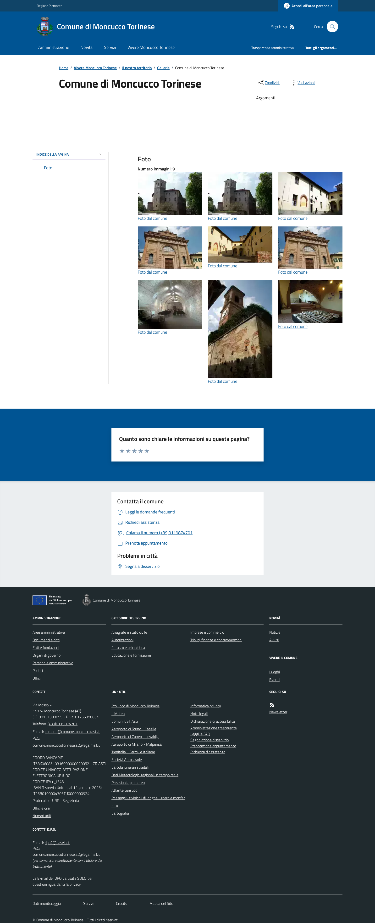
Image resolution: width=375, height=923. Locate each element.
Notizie (274, 632)
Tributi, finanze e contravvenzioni (216, 640)
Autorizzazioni (122, 640)
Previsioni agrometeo (128, 782)
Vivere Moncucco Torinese (151, 47)
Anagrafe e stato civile (129, 632)
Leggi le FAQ (200, 734)
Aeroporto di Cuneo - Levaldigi (135, 736)
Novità (87, 47)
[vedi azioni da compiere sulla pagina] (302, 82)
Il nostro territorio (137, 68)
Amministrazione (53, 47)
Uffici (36, 678)
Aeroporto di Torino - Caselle (133, 729)
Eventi (274, 679)
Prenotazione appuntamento (213, 746)
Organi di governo (47, 655)
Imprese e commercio (207, 632)
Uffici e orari (42, 808)
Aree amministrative (49, 632)
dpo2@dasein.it (57, 842)
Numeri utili (42, 816)
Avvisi (274, 640)
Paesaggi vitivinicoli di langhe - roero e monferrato (148, 801)
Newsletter (278, 712)
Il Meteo (118, 713)
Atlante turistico (124, 790)
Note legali (199, 713)
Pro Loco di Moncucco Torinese (135, 706)
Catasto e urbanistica (128, 647)
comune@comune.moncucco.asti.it (72, 731)
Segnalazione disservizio (209, 740)
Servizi (110, 47)
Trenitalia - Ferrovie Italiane (133, 752)
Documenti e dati (46, 640)
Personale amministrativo (53, 663)
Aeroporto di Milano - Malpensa (136, 744)
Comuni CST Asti (124, 721)
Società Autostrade (126, 759)
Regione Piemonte (49, 5)
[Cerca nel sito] (330, 26)
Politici (38, 670)
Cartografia (120, 813)
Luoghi (274, 672)
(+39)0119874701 (62, 724)
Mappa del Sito (161, 903)
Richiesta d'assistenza (207, 752)
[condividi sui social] (268, 82)
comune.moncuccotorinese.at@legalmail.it (66, 745)
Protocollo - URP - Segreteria (56, 800)
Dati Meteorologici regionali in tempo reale (144, 775)
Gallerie (163, 68)
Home (63, 68)
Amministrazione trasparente (213, 728)
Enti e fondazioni (46, 647)
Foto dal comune (152, 218)
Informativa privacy (205, 706)
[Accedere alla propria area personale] (308, 5)
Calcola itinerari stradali (130, 767)
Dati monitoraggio (47, 903)
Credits (121, 903)
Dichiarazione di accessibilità (212, 721)
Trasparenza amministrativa (272, 48)
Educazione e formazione (131, 655)
